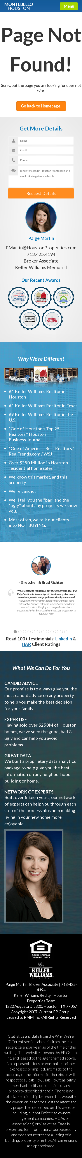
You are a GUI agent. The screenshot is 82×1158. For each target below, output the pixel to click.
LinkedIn (63, 637)
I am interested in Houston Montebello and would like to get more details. (41, 176)
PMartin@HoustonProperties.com (41, 246)
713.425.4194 (41, 252)
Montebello (18, 6)
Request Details (41, 193)
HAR (26, 642)
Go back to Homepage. (41, 106)
